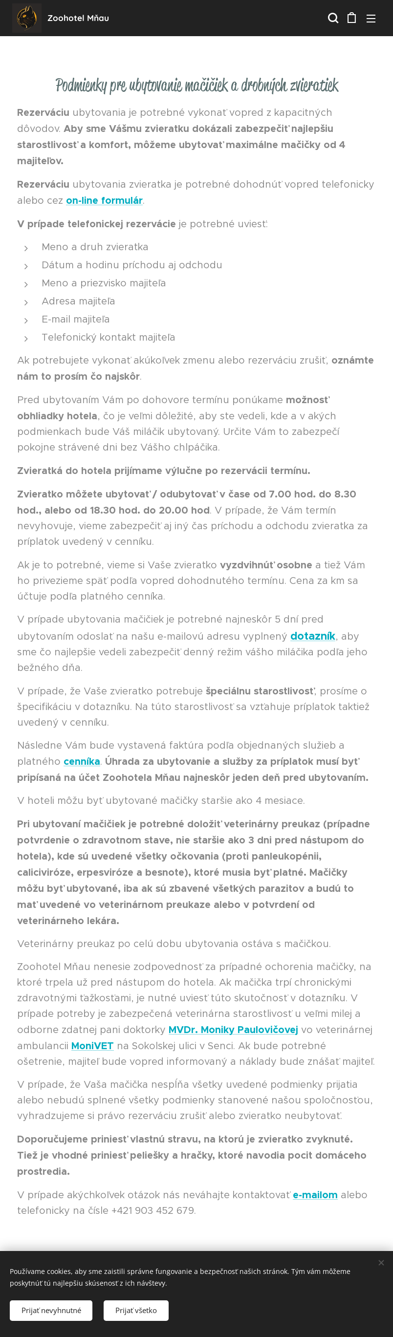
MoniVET (92, 1045)
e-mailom (315, 1194)
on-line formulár (104, 200)
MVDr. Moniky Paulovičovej (233, 1029)
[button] (332, 18)
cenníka (82, 761)
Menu (371, 18)
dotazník (312, 636)
